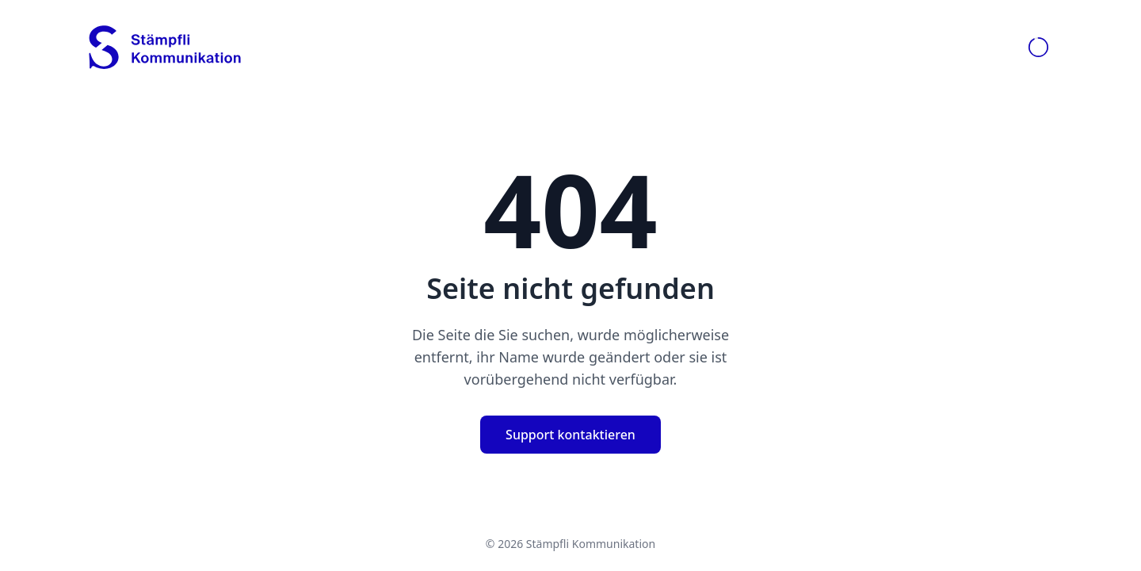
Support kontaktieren (570, 434)
